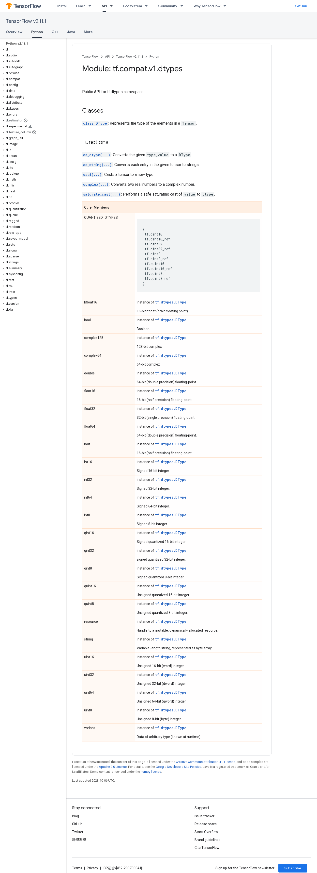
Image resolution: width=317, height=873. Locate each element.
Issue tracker (204, 816)
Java (71, 32)
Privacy (92, 868)
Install (62, 6)
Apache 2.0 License (113, 767)
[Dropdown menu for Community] (183, 6)
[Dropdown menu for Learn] (91, 6)
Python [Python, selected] (37, 32)
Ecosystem (132, 6)
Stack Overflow (206, 832)
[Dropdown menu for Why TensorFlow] (226, 6)
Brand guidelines (207, 840)
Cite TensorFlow (207, 848)
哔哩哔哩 (79, 840)
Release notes (206, 824)
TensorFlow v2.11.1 (26, 21)
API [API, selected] (104, 6)
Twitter (77, 832)
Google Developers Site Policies (178, 767)
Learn (80, 6)
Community (167, 6)
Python (154, 56)
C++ (55, 32)
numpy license (151, 771)
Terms (77, 868)
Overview (14, 32)
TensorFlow (90, 56)
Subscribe (292, 868)
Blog (75, 816)
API (107, 56)
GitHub (301, 6)
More (88, 32)
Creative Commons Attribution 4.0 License (205, 762)
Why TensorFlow (207, 6)
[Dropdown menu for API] (113, 6)
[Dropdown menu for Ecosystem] (148, 6)
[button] (32, 49)
